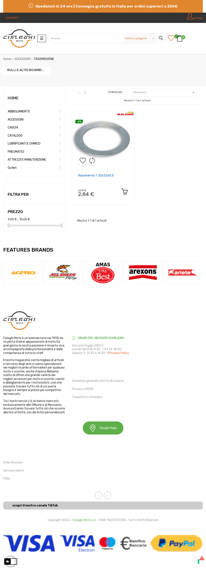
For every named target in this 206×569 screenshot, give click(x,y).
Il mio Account (13, 462)
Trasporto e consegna (87, 397)
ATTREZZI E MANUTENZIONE (27, 159)
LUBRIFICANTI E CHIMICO (24, 143)
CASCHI (13, 127)
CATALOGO (15, 135)
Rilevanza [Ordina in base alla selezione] (164, 92)
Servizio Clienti (13, 470)
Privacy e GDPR (82, 389)
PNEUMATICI (16, 152)
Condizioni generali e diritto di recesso (98, 381)
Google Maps (103, 428)
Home (13, 98)
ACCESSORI (16, 119)
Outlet (12, 168)
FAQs (6, 478)
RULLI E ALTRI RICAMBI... (25, 70)
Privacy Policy (119, 353)
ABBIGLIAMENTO (19, 111)
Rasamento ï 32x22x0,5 (96, 175)
